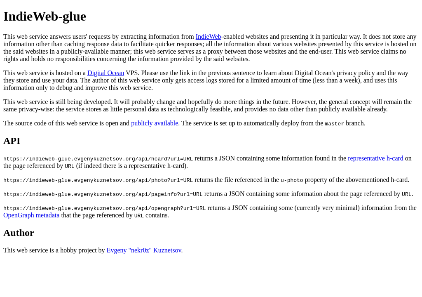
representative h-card (375, 158)
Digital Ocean (105, 72)
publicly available (154, 123)
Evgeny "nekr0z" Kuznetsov (144, 250)
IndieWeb (208, 36)
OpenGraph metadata (31, 215)
